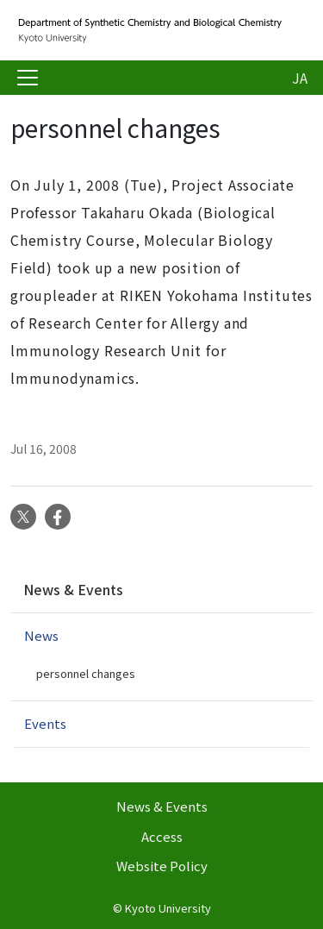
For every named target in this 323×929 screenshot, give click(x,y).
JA (299, 78)
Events (45, 723)
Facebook (58, 517)
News (41, 635)
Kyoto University (168, 908)
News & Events (73, 589)
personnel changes (85, 673)
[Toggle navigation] (27, 77)
